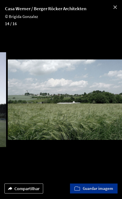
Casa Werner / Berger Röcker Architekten (46, 9)
